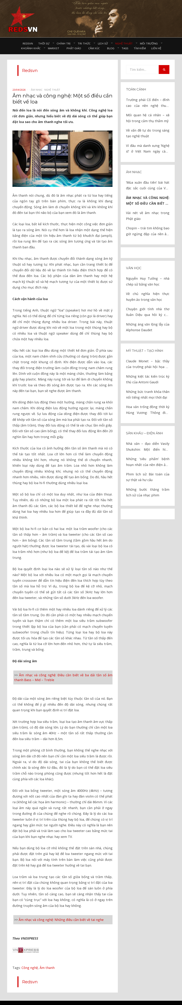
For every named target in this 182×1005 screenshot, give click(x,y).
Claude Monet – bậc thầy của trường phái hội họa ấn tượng (147, 364)
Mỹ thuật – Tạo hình (144, 351)
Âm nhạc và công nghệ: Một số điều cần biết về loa (147, 201)
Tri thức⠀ (85, 43)
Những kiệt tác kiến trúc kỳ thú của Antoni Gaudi (147, 379)
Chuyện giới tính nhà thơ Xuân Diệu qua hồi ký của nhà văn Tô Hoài (147, 312)
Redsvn (28, 43)
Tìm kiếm (140, 48)
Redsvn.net (100, 996)
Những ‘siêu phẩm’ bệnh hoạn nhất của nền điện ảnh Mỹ (147, 462)
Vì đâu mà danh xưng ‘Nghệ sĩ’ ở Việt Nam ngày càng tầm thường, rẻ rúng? (147, 148)
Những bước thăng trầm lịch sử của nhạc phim (147, 492)
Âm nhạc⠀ (37, 89)
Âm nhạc (134, 172)
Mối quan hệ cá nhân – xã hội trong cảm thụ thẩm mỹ (147, 118)
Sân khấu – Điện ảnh (144, 433)
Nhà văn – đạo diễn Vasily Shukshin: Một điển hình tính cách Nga (147, 446)
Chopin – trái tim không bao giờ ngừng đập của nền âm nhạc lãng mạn (147, 231)
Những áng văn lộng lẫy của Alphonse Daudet (147, 327)
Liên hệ (156, 48)
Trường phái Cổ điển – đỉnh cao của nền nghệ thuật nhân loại (147, 103)
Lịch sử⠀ (104, 43)
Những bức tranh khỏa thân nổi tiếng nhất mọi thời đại (147, 394)
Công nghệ (30, 957)
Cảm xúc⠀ (95, 48)
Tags (125, 48)
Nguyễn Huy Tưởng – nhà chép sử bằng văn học (147, 281)
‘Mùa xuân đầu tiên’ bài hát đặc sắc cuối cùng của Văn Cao (147, 185)
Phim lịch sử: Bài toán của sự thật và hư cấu (147, 477)
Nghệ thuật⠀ (125, 43)
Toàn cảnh (136, 89)
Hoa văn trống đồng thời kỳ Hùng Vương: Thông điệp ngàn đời (147, 410)
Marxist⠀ (54, 48)
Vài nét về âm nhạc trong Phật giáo (147, 216)
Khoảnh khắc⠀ (31, 48)
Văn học (133, 268)
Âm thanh (47, 957)
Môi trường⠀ (150, 43)
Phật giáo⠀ (74, 48)
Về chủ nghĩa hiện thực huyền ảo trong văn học (147, 297)
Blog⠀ (111, 48)
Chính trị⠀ (64, 43)
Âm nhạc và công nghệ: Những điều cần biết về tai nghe (61, 913)
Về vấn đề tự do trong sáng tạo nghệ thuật (147, 133)
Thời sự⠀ (44, 43)
